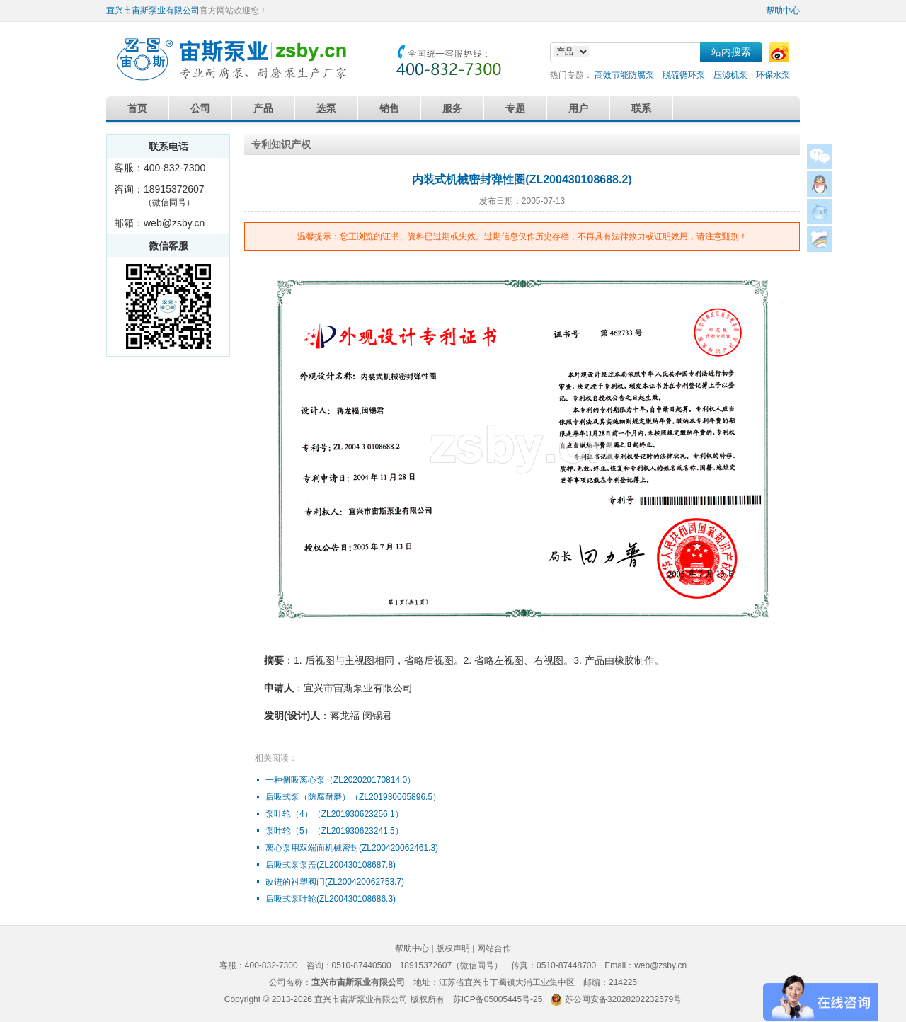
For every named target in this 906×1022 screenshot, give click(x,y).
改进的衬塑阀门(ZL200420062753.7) (334, 882)
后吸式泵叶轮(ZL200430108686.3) (330, 899)
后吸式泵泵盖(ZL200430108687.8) (330, 865)
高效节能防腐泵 (624, 75)
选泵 (326, 108)
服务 (452, 108)
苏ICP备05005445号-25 (498, 999)
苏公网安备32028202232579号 (623, 999)
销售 (389, 108)
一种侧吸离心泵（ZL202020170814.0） (340, 780)
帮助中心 (783, 11)
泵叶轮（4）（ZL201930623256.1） (334, 814)
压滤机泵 (730, 75)
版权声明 (453, 948)
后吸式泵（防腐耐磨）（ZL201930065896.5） (353, 797)
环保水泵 (773, 75)
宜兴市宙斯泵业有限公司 (153, 11)
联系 (641, 108)
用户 (578, 108)
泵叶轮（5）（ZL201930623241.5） (334, 831)
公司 (200, 108)
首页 (137, 108)
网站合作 (494, 948)
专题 (515, 108)
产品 (263, 108)
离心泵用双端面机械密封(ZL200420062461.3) (351, 848)
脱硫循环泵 (684, 75)
